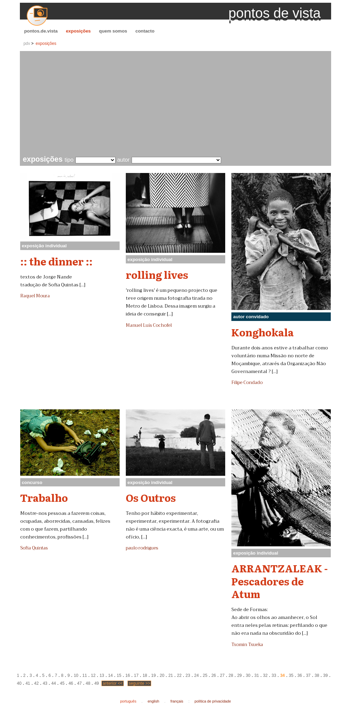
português (128, 701)
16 (127, 675)
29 (239, 675)
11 (84, 675)
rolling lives (157, 274)
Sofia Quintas (34, 548)
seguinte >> (139, 683)
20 (162, 675)
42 (36, 683)
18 (145, 675)
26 (213, 675)
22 (179, 675)
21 (170, 675)
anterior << (112, 683)
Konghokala (262, 331)
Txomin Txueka (247, 644)
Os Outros (151, 497)
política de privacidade (213, 701)
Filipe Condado (247, 382)
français (176, 701)
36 (300, 675)
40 (19, 683)
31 (256, 675)
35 (291, 675)
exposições (78, 31)
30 (248, 675)
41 (27, 683)
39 (325, 675)
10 (76, 675)
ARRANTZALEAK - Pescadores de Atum (279, 580)
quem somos (113, 31)
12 (93, 675)
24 (196, 675)
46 (71, 683)
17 (136, 675)
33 (273, 675)
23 (187, 675)
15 (119, 675)
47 (79, 683)
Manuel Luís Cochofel (149, 325)
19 (153, 675)
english (153, 701)
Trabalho (44, 497)
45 (62, 683)
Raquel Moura (35, 296)
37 (308, 675)
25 (205, 675)
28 (231, 675)
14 (110, 675)
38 (317, 675)
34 (282, 675)
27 (222, 675)
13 (101, 675)
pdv (26, 43)
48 (88, 683)
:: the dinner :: (56, 261)
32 (265, 675)
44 (53, 683)
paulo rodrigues (142, 548)
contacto (145, 31)
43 (45, 683)
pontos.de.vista (41, 31)
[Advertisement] (177, 104)
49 (96, 683)
